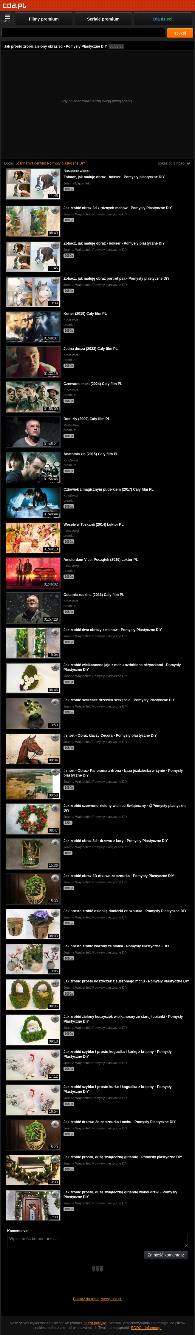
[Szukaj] (83, 33)
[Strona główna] (15, 6)
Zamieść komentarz (166, 1255)
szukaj (180, 33)
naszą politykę (94, 1323)
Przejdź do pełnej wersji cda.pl (97, 1299)
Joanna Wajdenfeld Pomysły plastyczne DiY (50, 163)
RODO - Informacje (146, 1328)
